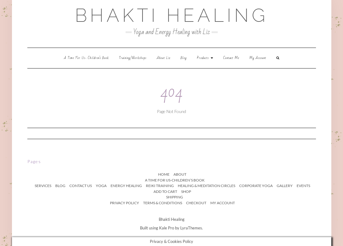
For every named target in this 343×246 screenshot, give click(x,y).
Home (164, 174)
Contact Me (231, 58)
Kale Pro (166, 227)
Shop (186, 191)
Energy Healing (126, 185)
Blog (184, 58)
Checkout (196, 203)
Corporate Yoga (256, 185)
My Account (257, 58)
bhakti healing (171, 15)
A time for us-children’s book (175, 180)
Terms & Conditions (162, 203)
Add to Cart (165, 191)
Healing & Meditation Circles (206, 185)
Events (303, 185)
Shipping (174, 197)
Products (205, 58)
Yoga (101, 185)
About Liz (163, 58)
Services (43, 185)
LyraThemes (191, 227)
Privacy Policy (124, 203)
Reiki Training (160, 185)
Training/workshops (132, 58)
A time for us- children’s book (86, 58)
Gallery (285, 185)
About (179, 174)
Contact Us (80, 185)
